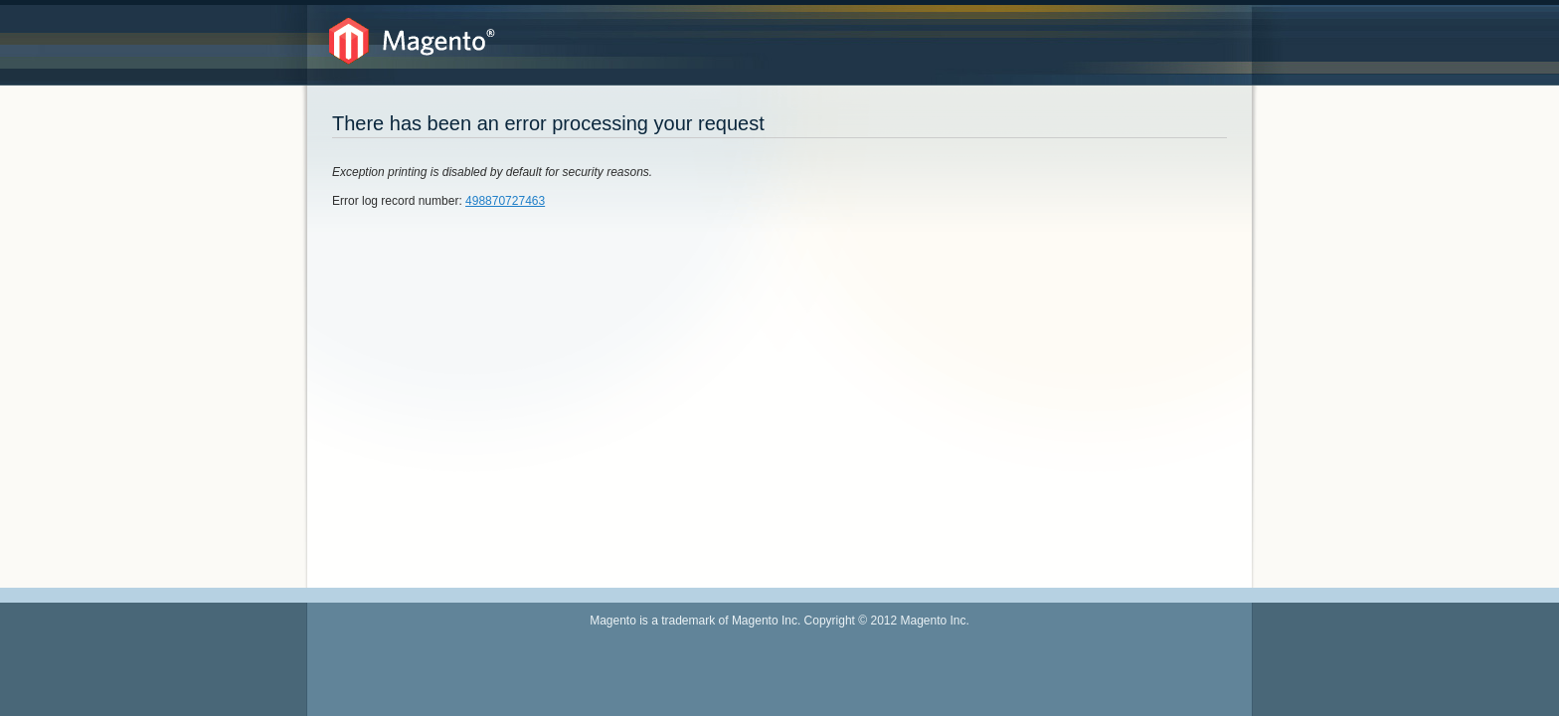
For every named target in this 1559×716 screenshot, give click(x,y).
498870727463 (505, 201)
